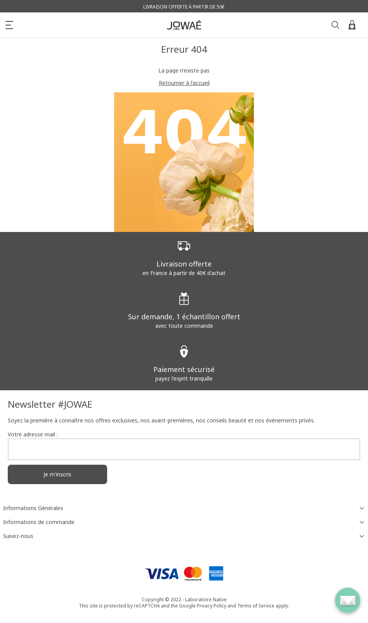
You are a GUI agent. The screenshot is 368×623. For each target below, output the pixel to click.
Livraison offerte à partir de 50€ (184, 6)
